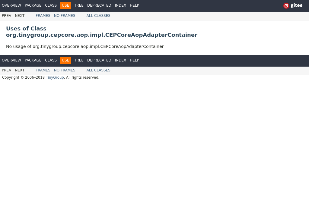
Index (120, 5)
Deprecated (99, 5)
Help (134, 5)
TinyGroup (55, 77)
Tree (79, 5)
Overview (11, 5)
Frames (43, 16)
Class (51, 5)
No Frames (64, 16)
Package (33, 5)
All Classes (98, 16)
